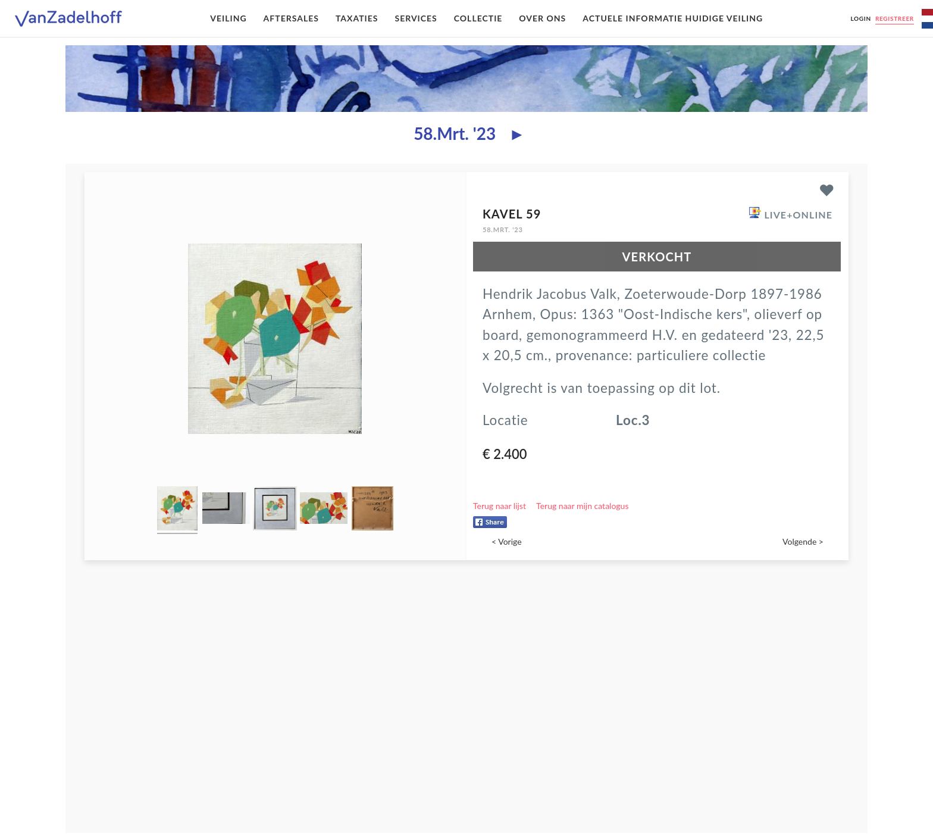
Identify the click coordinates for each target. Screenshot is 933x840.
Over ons (542, 18)
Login (860, 18)
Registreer (894, 18)
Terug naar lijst (499, 506)
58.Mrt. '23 (455, 133)
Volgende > (803, 541)
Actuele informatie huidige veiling (673, 18)
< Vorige (506, 541)
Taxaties (357, 18)
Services (416, 18)
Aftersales (291, 18)
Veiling (228, 18)
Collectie (478, 18)
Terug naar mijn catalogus (582, 506)
